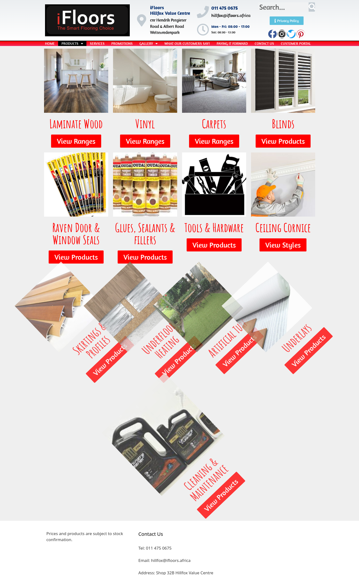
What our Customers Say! (187, 43)
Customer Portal (296, 43)
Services (97, 43)
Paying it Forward (232, 43)
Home (50, 43)
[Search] (312, 7)
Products (72, 43)
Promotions (122, 43)
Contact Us (264, 43)
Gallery (148, 43)
